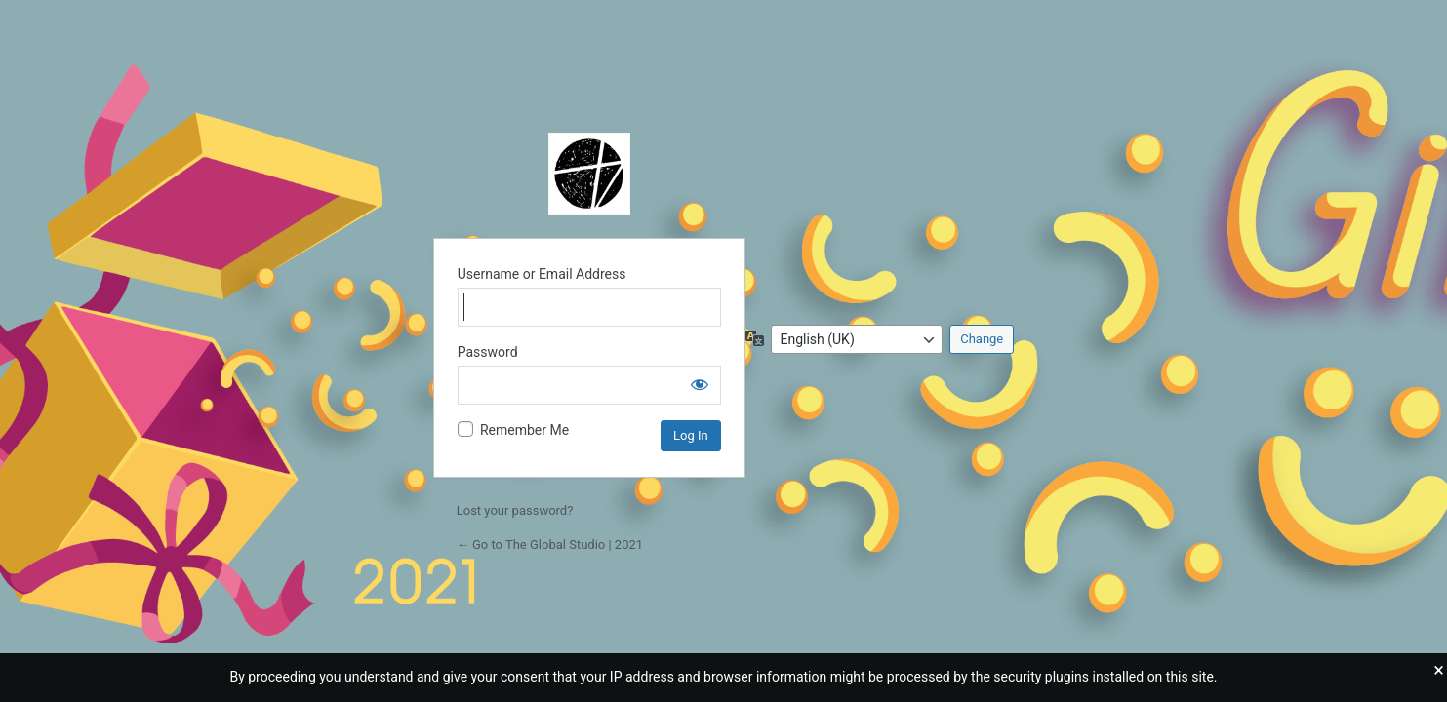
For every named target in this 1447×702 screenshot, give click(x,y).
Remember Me (524, 430)
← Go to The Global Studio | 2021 (550, 544)
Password (488, 352)
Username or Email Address (542, 274)
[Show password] (699, 384)
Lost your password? (515, 510)
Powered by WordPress (589, 173)
